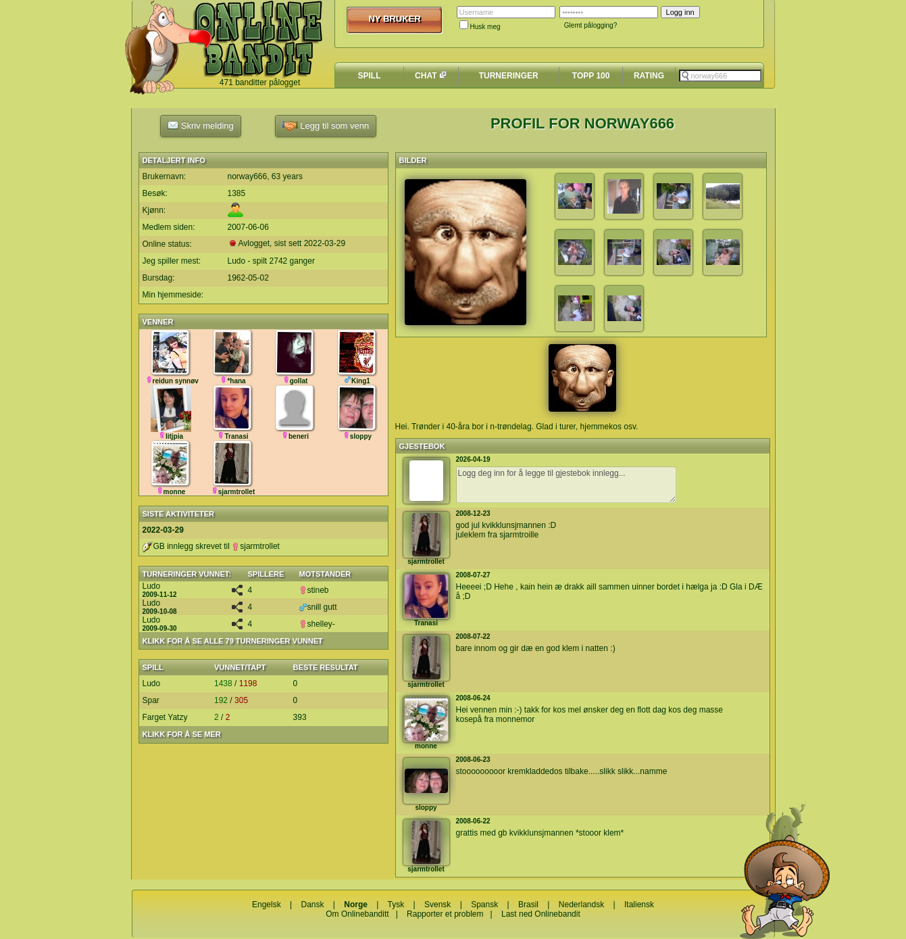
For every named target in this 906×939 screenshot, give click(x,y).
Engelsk (266, 904)
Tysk (396, 904)
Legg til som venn (326, 126)
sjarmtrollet (256, 546)
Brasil (528, 904)
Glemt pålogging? (590, 25)
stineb (314, 590)
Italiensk (639, 904)
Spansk (484, 904)
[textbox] (720, 76)
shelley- (317, 624)
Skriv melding (201, 125)
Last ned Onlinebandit (540, 914)
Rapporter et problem (445, 914)
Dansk (312, 904)
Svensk (437, 904)
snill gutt (318, 607)
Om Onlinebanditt (357, 914)
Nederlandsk (581, 904)
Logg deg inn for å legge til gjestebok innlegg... (566, 484)
